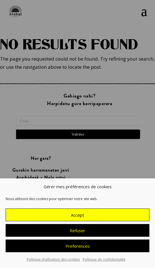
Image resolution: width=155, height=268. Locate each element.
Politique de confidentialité (104, 260)
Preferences (78, 247)
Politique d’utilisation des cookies (53, 260)
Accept (77, 216)
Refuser (77, 231)
